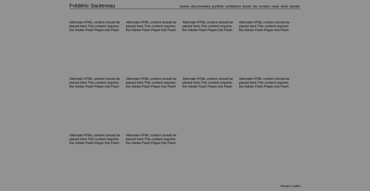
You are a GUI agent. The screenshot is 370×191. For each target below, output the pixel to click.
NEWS (275, 6)
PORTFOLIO (218, 6)
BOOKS (247, 6)
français (285, 186)
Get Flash (112, 30)
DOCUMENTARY (200, 6)
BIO (255, 6)
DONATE (295, 6)
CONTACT (264, 6)
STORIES (184, 6)
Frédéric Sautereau (92, 5)
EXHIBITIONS (233, 6)
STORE (284, 6)
